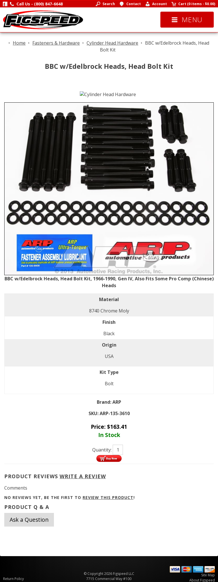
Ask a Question (29, 519)
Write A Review (83, 476)
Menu (187, 19)
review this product (108, 497)
